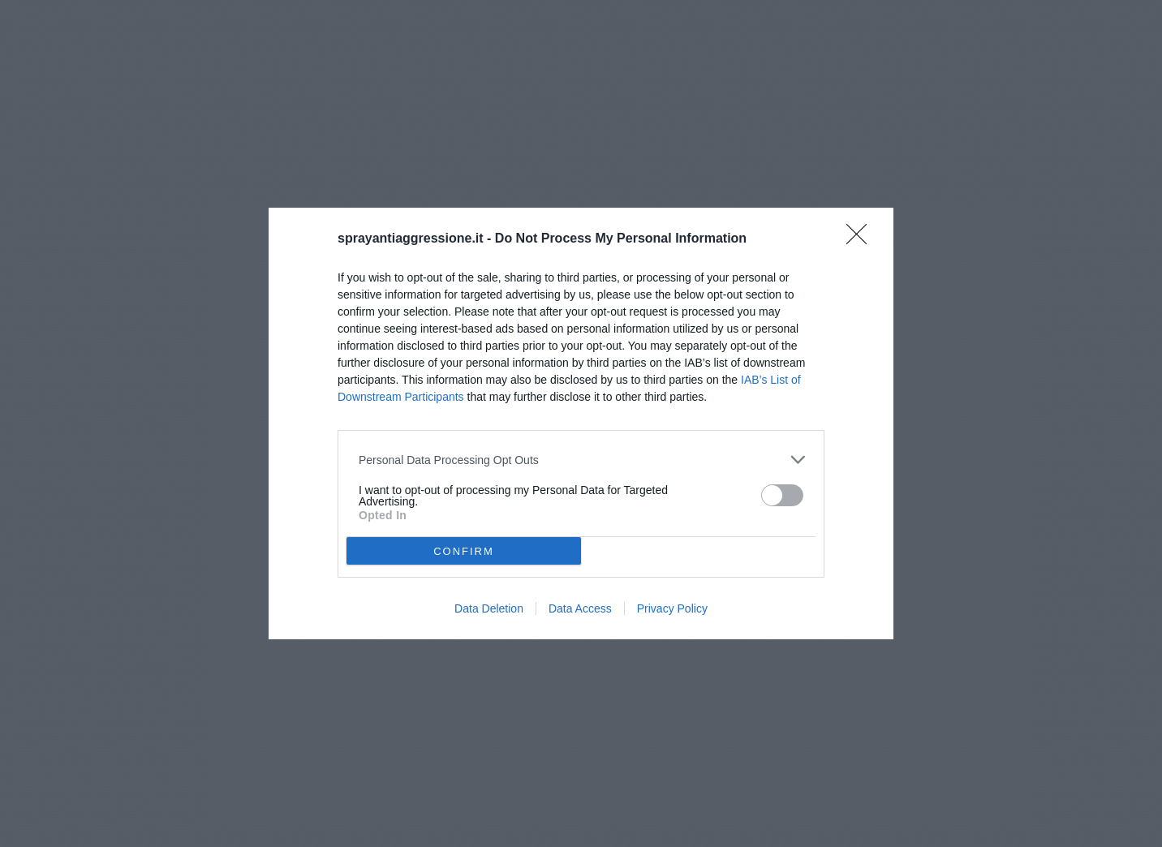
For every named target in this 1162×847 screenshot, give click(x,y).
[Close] (861, 239)
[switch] (782, 495)
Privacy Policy (672, 608)
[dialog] (581, 423)
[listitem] (581, 459)
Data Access (580, 608)
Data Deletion (488, 608)
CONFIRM (463, 550)
